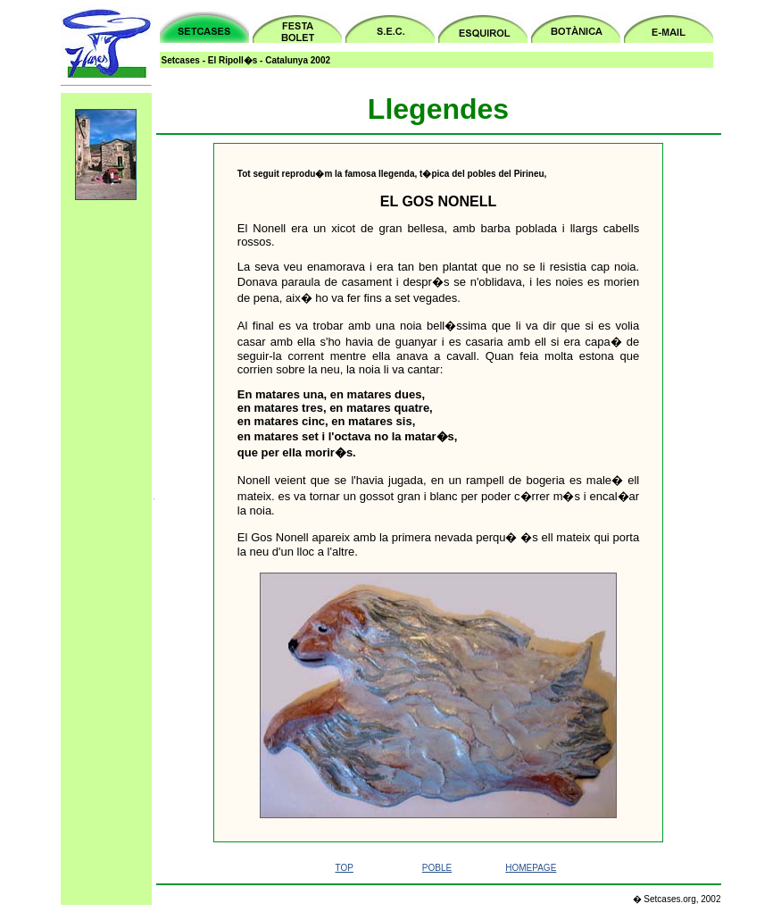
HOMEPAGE (530, 868)
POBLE (437, 868)
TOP (344, 868)
